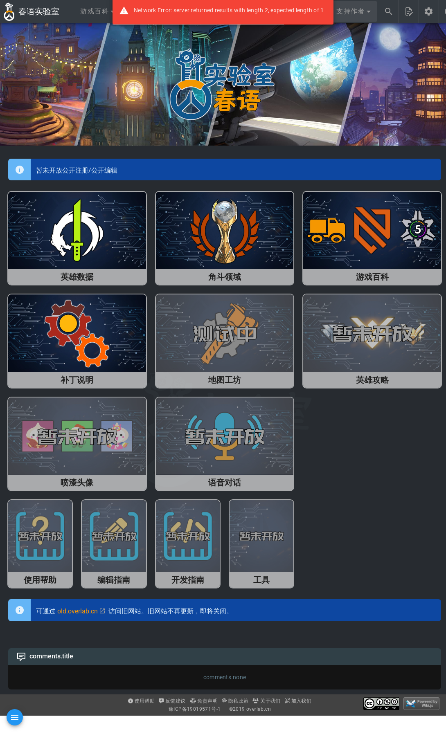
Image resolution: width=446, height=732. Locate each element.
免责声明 (204, 701)
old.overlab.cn (77, 611)
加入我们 (298, 701)
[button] (97, 11)
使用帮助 (141, 701)
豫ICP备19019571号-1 (195, 709)
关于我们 (266, 701)
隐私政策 (235, 701)
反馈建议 (172, 701)
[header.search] (389, 11)
